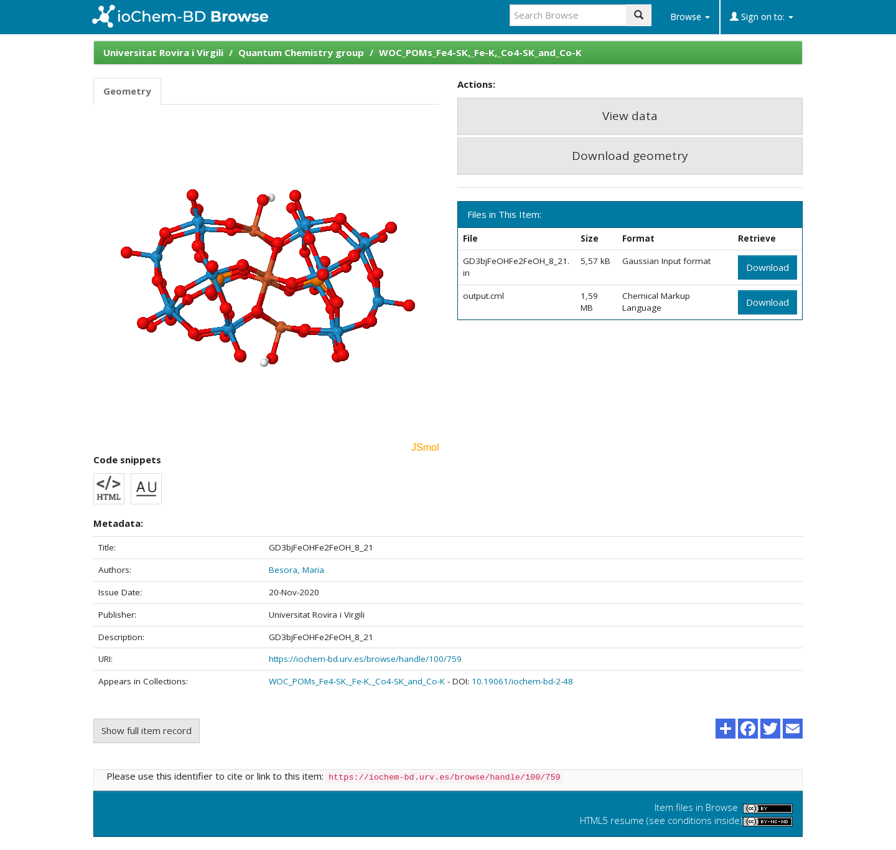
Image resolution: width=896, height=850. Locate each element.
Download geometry (630, 156)
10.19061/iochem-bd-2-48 (522, 681)
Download (767, 267)
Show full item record (146, 730)
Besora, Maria (296, 569)
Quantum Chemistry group (301, 52)
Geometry (127, 91)
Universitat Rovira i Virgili (163, 52)
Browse (690, 16)
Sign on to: (761, 16)
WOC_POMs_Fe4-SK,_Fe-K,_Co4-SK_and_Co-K (480, 52)
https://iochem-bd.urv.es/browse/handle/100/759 (365, 658)
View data (630, 116)
